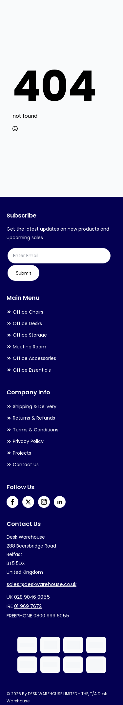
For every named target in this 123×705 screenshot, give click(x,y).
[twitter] (28, 502)
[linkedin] (60, 502)
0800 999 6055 (51, 615)
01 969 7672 (28, 606)
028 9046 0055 (32, 596)
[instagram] (44, 502)
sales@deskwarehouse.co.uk (41, 584)
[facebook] (12, 502)
